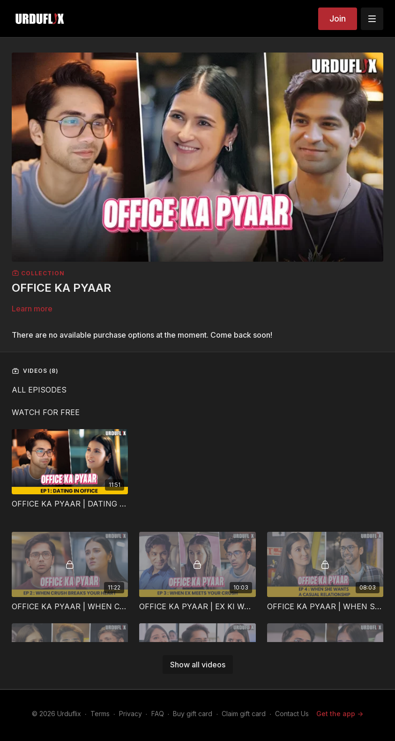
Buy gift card (192, 714)
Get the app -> (339, 714)
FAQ (157, 714)
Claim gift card (244, 714)
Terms (100, 714)
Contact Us (292, 714)
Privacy (130, 714)
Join (337, 18)
